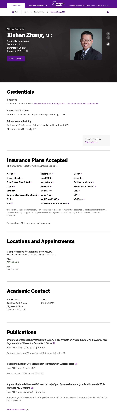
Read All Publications (18, 409)
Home (26, 12)
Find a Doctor (39, 12)
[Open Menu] (15, 12)
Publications (21, 332)
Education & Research (38, 5)
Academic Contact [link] (28, 291)
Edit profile (89, 142)
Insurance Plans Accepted (37, 160)
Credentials (20, 92)
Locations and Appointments (40, 241)
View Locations (15, 58)
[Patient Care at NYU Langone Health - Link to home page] (58, 4)
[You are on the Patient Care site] (15, 5)
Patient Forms (90, 5)
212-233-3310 (22, 51)
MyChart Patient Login (75, 5)
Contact (99, 5)
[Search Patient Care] (108, 12)
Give (105, 5)
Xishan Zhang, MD (58, 12)
